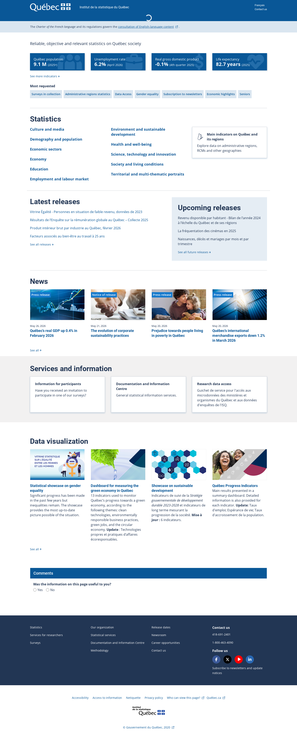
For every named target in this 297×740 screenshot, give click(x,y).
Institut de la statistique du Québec (104, 7)
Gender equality (147, 94)
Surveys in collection (46, 94)
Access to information (107, 698)
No (50, 590)
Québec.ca (214, 698)
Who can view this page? (183, 698)
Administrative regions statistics (87, 94)
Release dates (161, 627)
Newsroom (159, 635)
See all (34, 350)
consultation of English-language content (146, 27)
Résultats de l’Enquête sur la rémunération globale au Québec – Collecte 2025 (89, 220)
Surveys (35, 643)
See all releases (40, 244)
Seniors (245, 94)
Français (260, 5)
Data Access (123, 94)
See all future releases (193, 252)
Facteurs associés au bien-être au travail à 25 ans (67, 236)
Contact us (261, 9)
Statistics (36, 627)
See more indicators (43, 76)
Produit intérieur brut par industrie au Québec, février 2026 (75, 228)
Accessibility (80, 698)
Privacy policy (154, 698)
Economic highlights (221, 94)
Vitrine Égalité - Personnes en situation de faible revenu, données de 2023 (86, 212)
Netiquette (133, 698)
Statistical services (103, 635)
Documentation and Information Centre (117, 643)
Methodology (99, 650)
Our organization (102, 627)
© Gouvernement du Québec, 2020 (146, 727)
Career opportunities (166, 643)
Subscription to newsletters (182, 94)
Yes (38, 590)
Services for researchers (46, 635)
